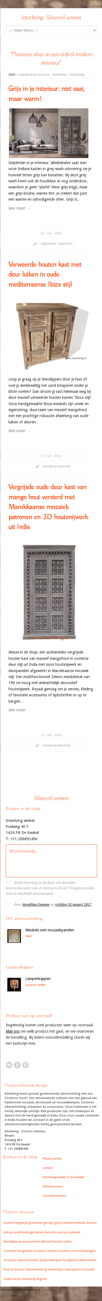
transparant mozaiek (79, 1269)
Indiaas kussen (86, 1223)
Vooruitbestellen (54, 1196)
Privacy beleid (52, 1158)
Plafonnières (88, 1260)
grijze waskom (65, 1223)
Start (11, 74)
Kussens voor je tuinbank (62, 1232)
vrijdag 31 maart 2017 (73, 904)
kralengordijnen (33, 1232)
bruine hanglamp (16, 1223)
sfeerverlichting (36, 1269)
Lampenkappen (38, 978)
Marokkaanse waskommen (22, 1241)
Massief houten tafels (57, 1241)
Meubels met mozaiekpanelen (49, 930)
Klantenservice (53, 1186)
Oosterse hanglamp (18, 1251)
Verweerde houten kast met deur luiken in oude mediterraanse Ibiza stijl (44, 274)
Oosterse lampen (45, 1251)
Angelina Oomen (36, 904)
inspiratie (65, 243)
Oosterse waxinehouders (21, 1260)
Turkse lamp (12, 1279)
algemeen (48, 243)
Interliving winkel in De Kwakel (63, 1177)
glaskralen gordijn (41, 1223)
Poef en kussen (14, 1269)
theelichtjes (56, 1269)
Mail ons (13, 1031)
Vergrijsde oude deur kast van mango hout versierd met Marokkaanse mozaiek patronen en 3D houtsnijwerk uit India (48, 507)
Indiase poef (12, 1232)
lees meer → (19, 208)
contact (48, 1168)
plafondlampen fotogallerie (59, 1260)
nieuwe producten (56, 466)
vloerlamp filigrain (34, 1279)
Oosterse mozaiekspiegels (77, 1251)
